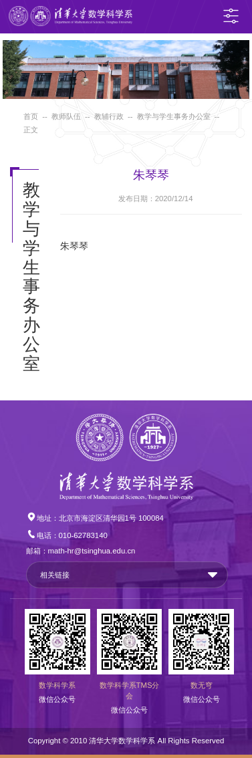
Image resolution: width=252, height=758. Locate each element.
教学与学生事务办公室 (174, 116)
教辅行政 (109, 116)
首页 (30, 116)
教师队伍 (66, 116)
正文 (30, 130)
